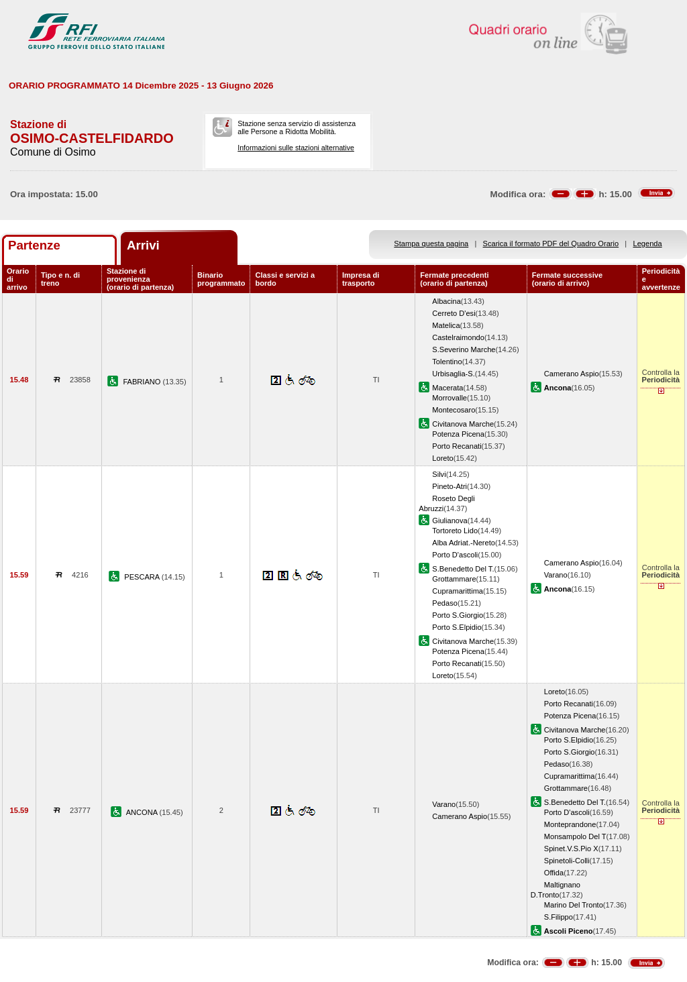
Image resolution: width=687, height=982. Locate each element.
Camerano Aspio (571, 374)
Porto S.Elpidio (456, 627)
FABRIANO (142, 382)
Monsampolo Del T (575, 836)
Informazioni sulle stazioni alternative (295, 148)
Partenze (34, 245)
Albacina (446, 301)
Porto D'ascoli (455, 555)
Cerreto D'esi (453, 313)
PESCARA (142, 577)
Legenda (647, 243)
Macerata (447, 388)
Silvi (438, 474)
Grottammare (454, 579)
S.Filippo (558, 917)
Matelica (446, 325)
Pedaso (445, 603)
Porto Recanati (456, 446)
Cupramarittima (457, 591)
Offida (554, 873)
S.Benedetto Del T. (463, 569)
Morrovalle (449, 398)
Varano (556, 575)
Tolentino (447, 362)
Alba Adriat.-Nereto (463, 543)
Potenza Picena (458, 434)
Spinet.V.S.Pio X (571, 848)
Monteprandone (570, 824)
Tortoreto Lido (455, 531)
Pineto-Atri (449, 486)
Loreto (442, 458)
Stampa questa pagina (431, 243)
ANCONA (143, 812)
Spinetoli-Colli (567, 861)
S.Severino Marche (463, 349)
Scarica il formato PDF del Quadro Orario (551, 243)
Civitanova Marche (463, 424)
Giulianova (449, 520)
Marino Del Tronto (573, 905)
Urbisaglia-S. (453, 374)
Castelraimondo (458, 337)
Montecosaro (453, 410)
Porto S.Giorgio (457, 615)
